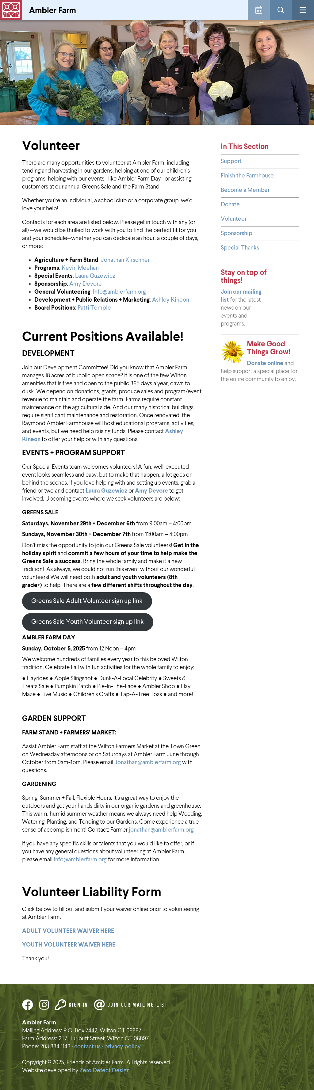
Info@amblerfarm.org (119, 292)
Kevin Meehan (80, 268)
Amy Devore (85, 284)
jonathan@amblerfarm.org (161, 830)
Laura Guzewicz (95, 276)
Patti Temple (94, 308)
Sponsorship (236, 233)
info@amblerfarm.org (79, 860)
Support (231, 161)
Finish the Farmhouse (247, 176)
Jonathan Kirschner (125, 260)
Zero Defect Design (104, 1070)
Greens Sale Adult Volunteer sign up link (87, 601)
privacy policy (122, 1047)
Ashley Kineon (170, 300)
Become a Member (245, 190)
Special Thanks (240, 248)
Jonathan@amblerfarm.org (147, 762)
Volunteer (234, 219)
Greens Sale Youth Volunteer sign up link (87, 622)
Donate (230, 205)
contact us (87, 1047)
